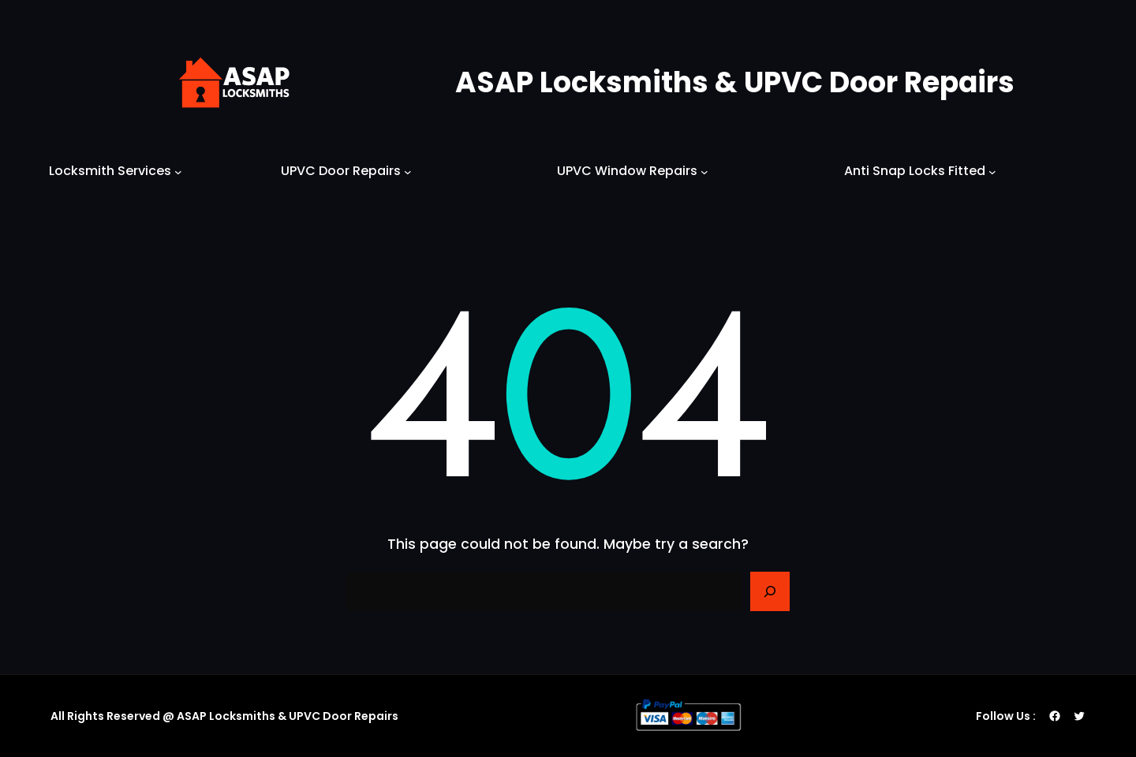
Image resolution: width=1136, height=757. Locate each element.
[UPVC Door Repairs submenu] (408, 171)
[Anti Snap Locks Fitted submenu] (992, 171)
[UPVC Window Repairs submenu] (704, 171)
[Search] (770, 591)
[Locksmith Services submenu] (178, 171)
